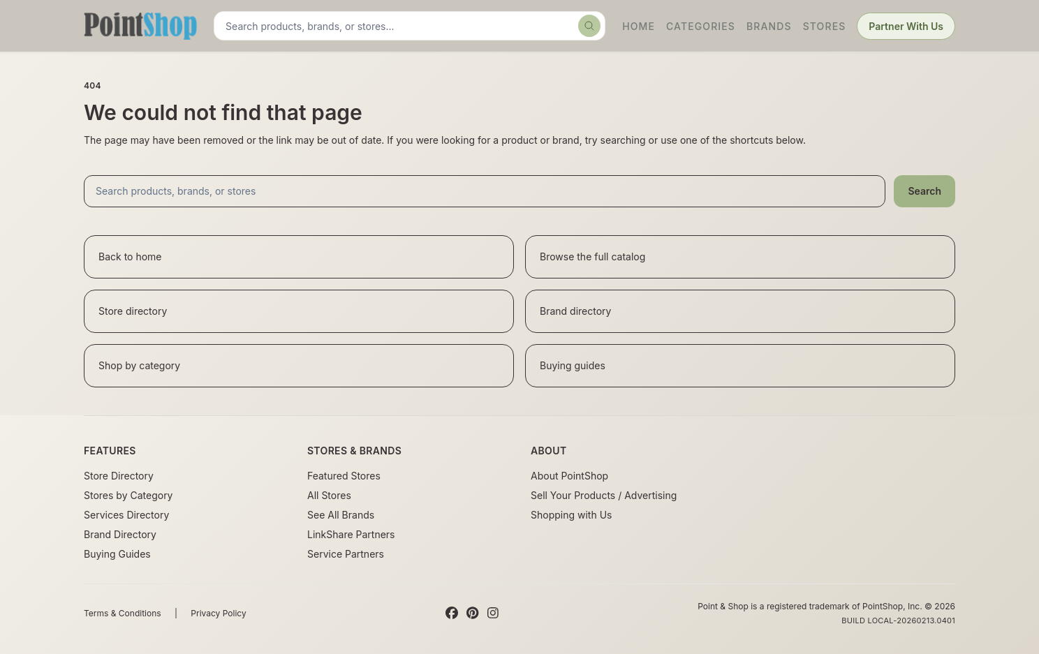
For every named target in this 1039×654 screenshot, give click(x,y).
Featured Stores (344, 476)
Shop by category (139, 365)
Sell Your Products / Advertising (604, 495)
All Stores (329, 495)
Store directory (132, 311)
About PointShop (569, 476)
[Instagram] (493, 613)
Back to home (130, 256)
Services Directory (126, 515)
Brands (769, 26)
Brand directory (575, 311)
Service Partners (345, 554)
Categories (700, 26)
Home (638, 26)
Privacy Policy (218, 613)
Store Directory (119, 476)
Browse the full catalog (592, 256)
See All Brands (340, 515)
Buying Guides (117, 554)
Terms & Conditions (122, 613)
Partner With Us (906, 26)
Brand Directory (120, 534)
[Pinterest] (472, 613)
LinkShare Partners (351, 534)
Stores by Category (128, 495)
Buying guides (572, 365)
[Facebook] (451, 613)
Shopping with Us (571, 515)
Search (924, 191)
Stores (824, 26)
